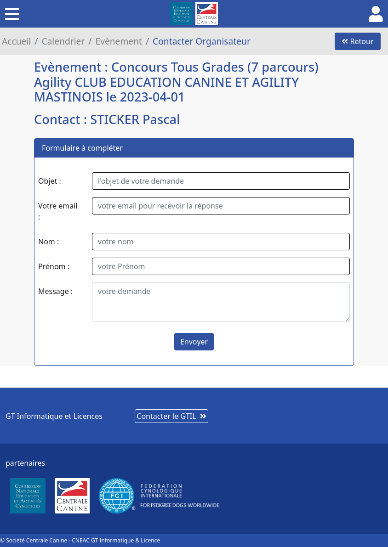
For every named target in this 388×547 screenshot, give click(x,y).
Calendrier (63, 41)
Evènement (119, 41)
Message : (55, 291)
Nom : (48, 242)
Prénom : (53, 266)
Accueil (16, 41)
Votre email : (57, 211)
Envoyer (194, 342)
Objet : (49, 181)
